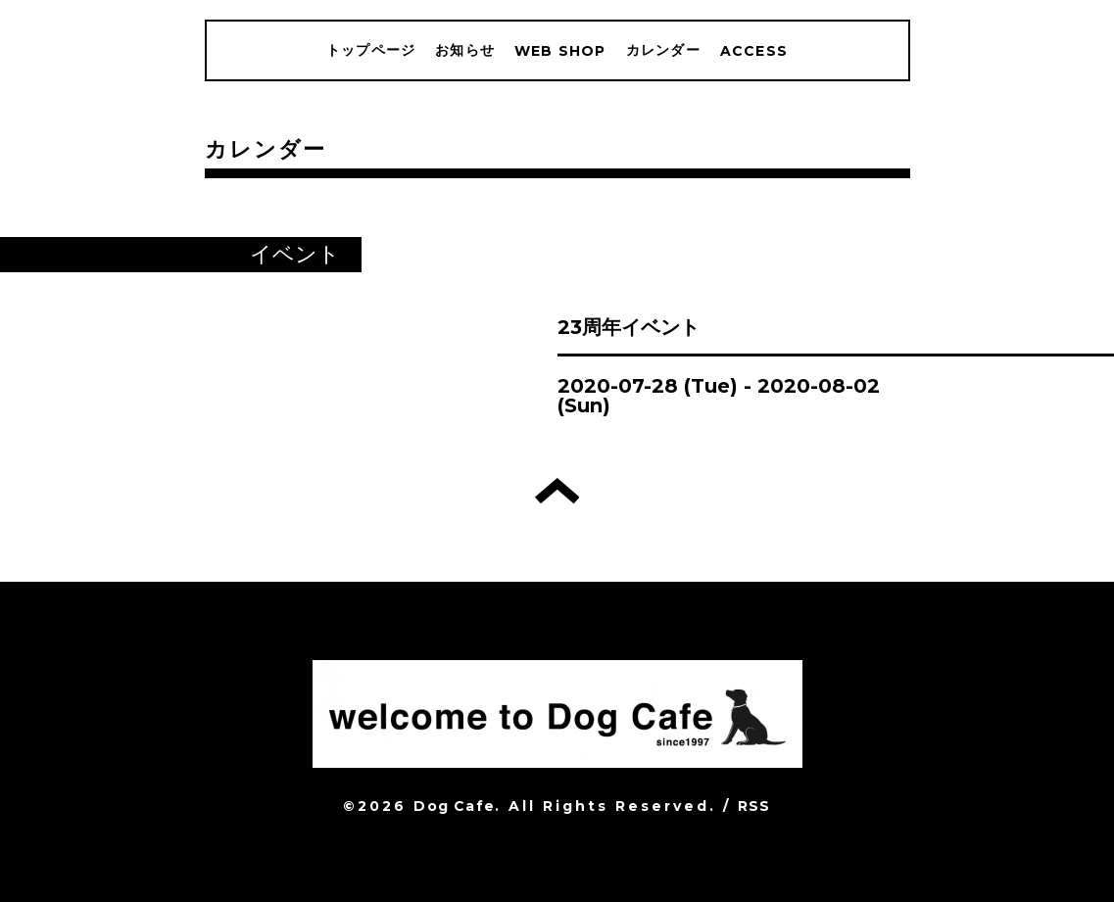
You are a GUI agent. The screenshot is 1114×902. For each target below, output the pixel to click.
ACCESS (754, 51)
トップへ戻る (557, 490)
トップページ (370, 50)
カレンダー (663, 50)
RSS (754, 806)
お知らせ (465, 50)
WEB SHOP (560, 51)
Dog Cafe (454, 806)
